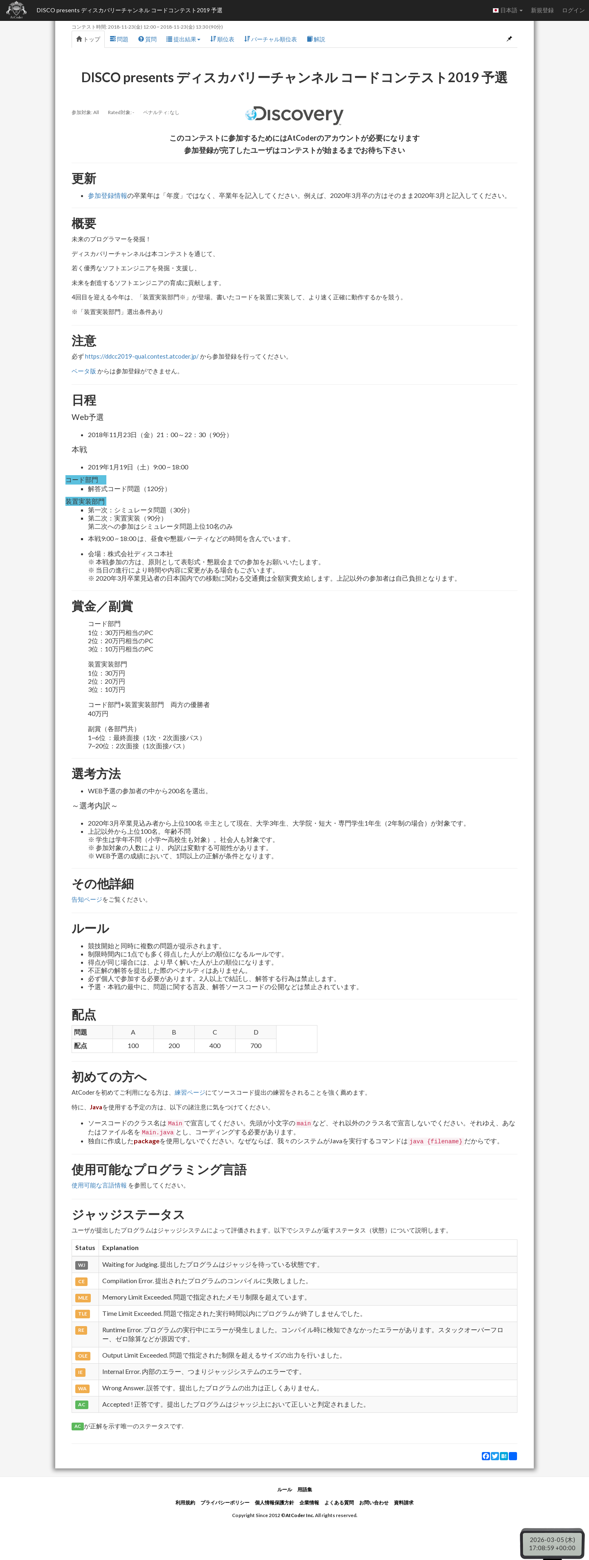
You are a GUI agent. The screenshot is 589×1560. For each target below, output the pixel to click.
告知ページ (87, 899)
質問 (147, 39)
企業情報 (309, 1502)
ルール (284, 1489)
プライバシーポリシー (225, 1502)
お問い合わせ (374, 1502)
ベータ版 (84, 371)
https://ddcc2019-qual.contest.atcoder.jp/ (142, 356)
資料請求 (404, 1502)
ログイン (573, 10)
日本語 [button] (507, 10)
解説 (316, 39)
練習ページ (190, 1092)
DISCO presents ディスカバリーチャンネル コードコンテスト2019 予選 (130, 10)
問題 (119, 39)
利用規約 (185, 1502)
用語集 (304, 1489)
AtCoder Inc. (300, 1515)
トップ (88, 39)
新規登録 (542, 10)
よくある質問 (339, 1502)
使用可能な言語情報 (99, 1185)
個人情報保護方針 (274, 1502)
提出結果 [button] (183, 39)
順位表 (222, 39)
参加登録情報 (107, 195)
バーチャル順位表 (270, 39)
